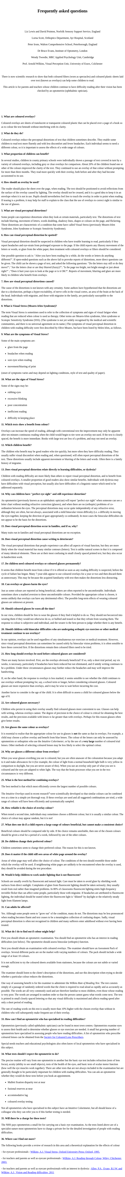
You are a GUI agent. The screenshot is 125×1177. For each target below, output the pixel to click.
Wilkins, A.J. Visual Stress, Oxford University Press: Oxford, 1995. (65, 1151)
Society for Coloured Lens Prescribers (63, 1037)
